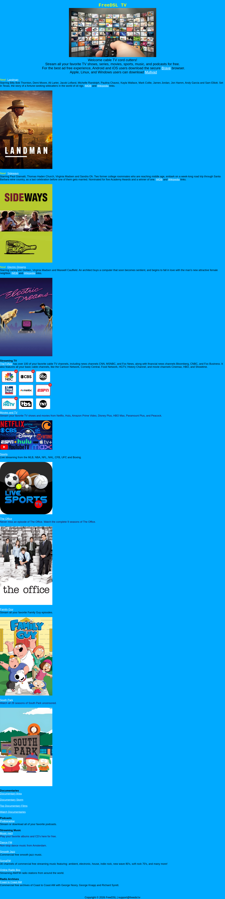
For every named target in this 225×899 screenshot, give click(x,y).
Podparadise (7, 821)
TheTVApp (6, 363)
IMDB (88, 85)
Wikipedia (103, 85)
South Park (6, 700)
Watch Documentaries (13, 812)
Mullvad (151, 72)
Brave (166, 68)
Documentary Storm (11, 799)
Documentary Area (11, 793)
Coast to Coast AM (11, 882)
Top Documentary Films (13, 805)
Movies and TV (8, 412)
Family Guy (6, 609)
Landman (12, 79)
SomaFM (5, 860)
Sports (4, 454)
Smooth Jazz (7, 851)
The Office (6, 518)
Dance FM (6, 842)
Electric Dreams (16, 267)
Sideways (13, 173)
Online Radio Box (10, 870)
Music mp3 (6, 833)
